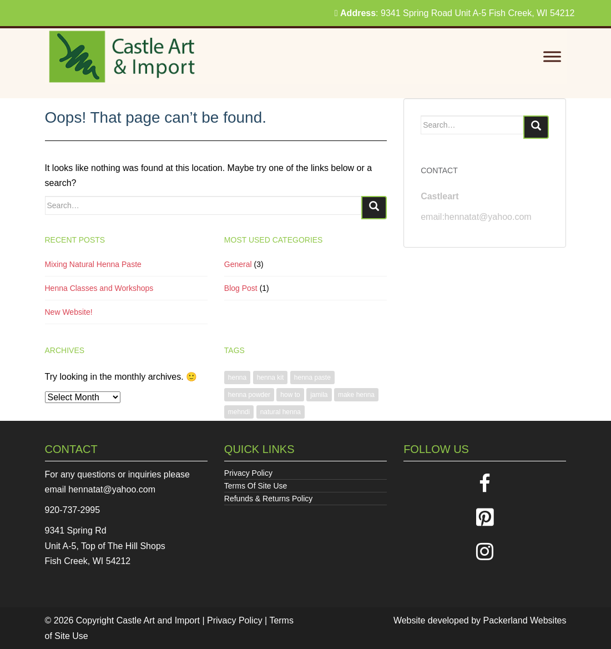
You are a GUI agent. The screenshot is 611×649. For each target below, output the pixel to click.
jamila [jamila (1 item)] (318, 395)
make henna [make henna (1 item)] (356, 395)
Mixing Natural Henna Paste (93, 264)
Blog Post (240, 288)
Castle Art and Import (158, 620)
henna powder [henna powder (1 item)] (249, 395)
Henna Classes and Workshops (99, 288)
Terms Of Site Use (255, 485)
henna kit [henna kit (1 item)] (270, 377)
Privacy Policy (248, 473)
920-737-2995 (72, 510)
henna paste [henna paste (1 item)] (312, 377)
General (238, 264)
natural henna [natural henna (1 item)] (280, 412)
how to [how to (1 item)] (290, 395)
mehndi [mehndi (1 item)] (239, 412)
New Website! (69, 312)
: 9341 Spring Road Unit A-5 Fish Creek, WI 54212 (455, 13)
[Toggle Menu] (552, 57)
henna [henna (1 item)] (237, 377)
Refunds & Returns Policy (268, 498)
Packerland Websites (525, 620)
